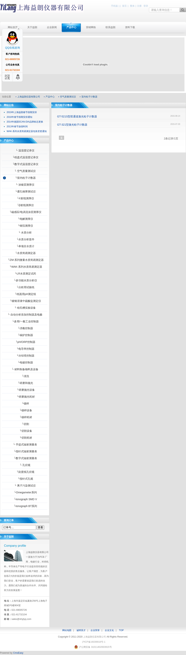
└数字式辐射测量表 (24, 458)
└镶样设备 (24, 410)
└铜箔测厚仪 (24, 225)
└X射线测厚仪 (24, 198)
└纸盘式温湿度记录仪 (24, 157)
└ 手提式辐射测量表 (24, 444)
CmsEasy (18, 653)
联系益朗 (110, 27)
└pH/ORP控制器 (24, 341)
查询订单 (9, 520)
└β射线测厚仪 (25, 205)
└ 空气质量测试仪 (25, 170)
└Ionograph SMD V (25, 499)
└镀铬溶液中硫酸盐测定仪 (24, 300)
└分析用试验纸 (24, 287)
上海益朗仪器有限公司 (42, 8)
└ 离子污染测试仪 (25, 485)
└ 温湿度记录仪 (24, 150)
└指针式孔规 (24, 478)
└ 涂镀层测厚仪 (24, 184)
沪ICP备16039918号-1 (93, 642)
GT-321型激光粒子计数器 (72, 124)
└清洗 (24, 376)
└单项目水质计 (24, 246)
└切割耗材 (24, 437)
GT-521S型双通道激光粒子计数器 (77, 116)
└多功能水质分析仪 (24, 280)
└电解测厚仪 (24, 218)
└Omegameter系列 (25, 492)
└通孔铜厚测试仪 (25, 191)
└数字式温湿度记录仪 (24, 164)
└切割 (24, 424)
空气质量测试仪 (68, 96)
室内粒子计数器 (89, 96)
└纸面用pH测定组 (24, 294)
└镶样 (24, 403)
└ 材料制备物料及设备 (24, 369)
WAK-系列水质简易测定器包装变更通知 (27, 131)
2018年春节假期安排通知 (19, 117)
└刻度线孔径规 (24, 471)
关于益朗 (32, 27)
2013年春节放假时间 (17, 126)
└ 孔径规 (24, 465)
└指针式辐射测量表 (24, 451)
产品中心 (71, 27)
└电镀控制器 (24, 362)
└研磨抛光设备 (25, 389)
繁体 (132, 6)
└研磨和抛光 (24, 382)
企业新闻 (52, 27)
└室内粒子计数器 (25, 177)
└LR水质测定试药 (24, 273)
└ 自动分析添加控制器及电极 (24, 314)
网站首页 (13, 27)
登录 (145, 6)
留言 (124, 6)
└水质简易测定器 (25, 253)
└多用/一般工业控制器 (25, 321)
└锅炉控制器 (24, 335)
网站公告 (9, 105)
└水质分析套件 (24, 239)
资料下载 (130, 27)
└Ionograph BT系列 (24, 506)
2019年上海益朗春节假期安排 (22, 112)
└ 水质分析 (25, 232)
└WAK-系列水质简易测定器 (24, 266)
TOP (121, 630)
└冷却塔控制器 (24, 355)
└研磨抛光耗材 (25, 396)
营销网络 (91, 27)
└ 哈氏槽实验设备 (25, 307)
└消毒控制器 (24, 328)
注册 (139, 6)
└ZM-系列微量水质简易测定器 (25, 259)
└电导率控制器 (24, 348)
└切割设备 (24, 430)
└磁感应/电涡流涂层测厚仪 (24, 212)
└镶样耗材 (24, 417)
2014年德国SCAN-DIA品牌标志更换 (25, 121)
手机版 (114, 6)
